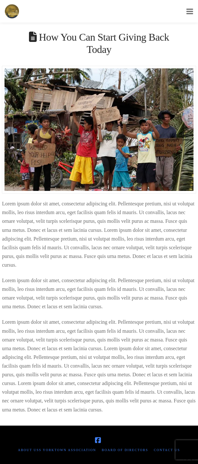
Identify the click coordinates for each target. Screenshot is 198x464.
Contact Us (167, 450)
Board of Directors (125, 450)
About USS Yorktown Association (57, 450)
